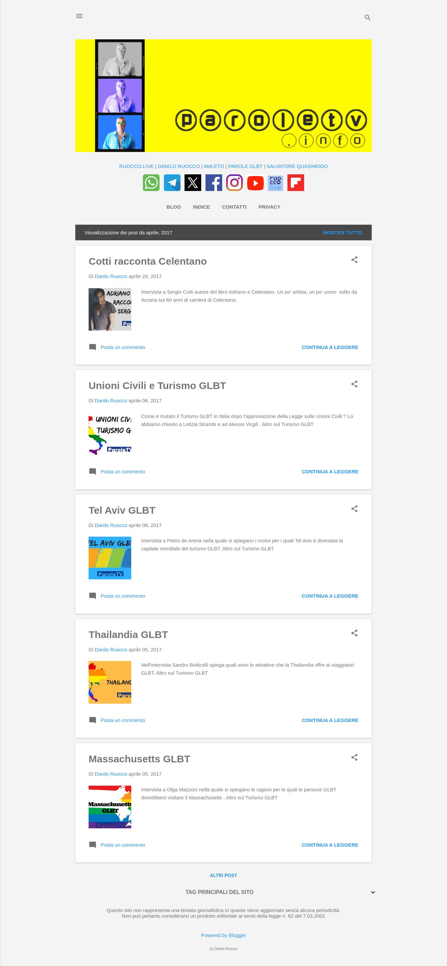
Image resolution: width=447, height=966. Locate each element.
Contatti (234, 207)
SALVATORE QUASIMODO (297, 166)
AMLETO (214, 166)
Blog (174, 207)
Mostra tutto (342, 232)
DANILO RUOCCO (179, 166)
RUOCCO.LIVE (136, 166)
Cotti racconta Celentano (148, 261)
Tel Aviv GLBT (122, 510)
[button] (354, 260)
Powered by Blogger (223, 935)
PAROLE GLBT (245, 166)
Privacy (269, 207)
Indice (201, 207)
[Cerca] (368, 18)
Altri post (223, 875)
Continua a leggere (330, 347)
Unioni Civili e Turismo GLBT (157, 385)
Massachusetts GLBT (139, 758)
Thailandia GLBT (128, 634)
